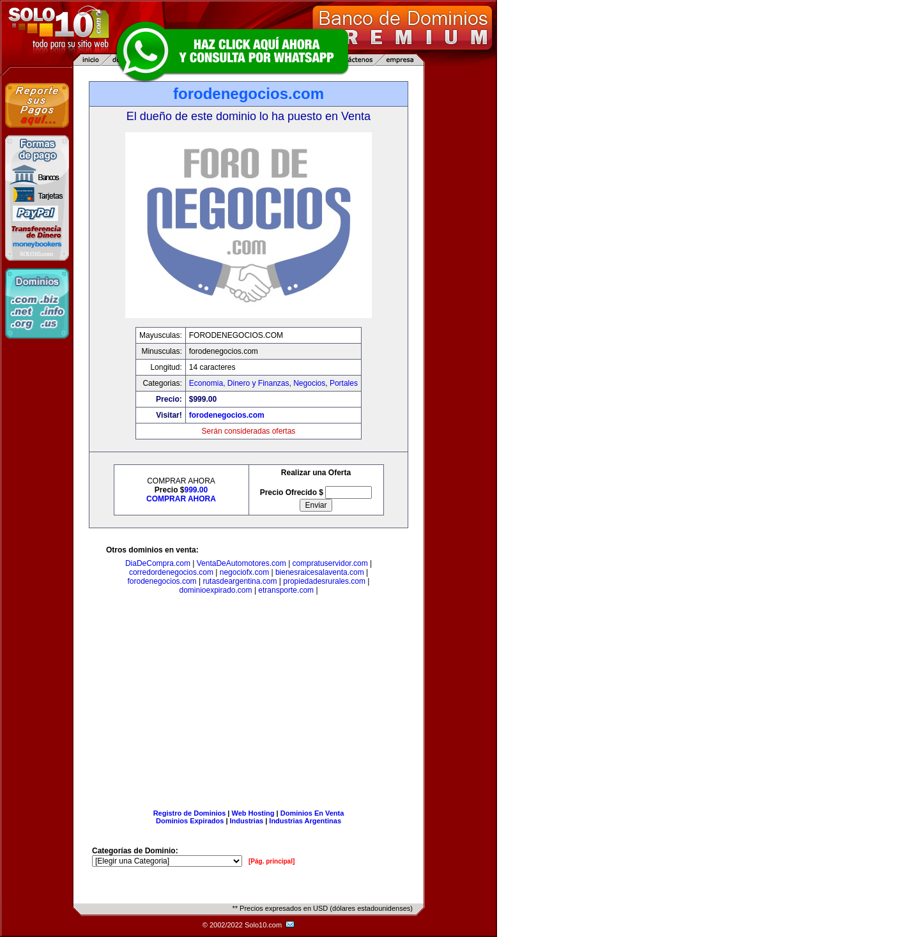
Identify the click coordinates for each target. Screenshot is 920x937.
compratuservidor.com (330, 563)
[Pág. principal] (272, 861)
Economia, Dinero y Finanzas (239, 383)
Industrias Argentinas (305, 821)
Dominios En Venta (312, 813)
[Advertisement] (248, 704)
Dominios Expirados (190, 821)
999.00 (196, 489)
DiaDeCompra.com (157, 563)
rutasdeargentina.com (240, 581)
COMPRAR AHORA (181, 498)
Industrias (247, 821)
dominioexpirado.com (215, 590)
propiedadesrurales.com (324, 581)
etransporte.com (286, 590)
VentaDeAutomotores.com (241, 563)
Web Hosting (253, 813)
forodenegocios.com (226, 415)
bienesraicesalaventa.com (319, 572)
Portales (344, 383)
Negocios (309, 383)
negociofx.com (244, 572)
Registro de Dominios (189, 813)
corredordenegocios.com (171, 572)
